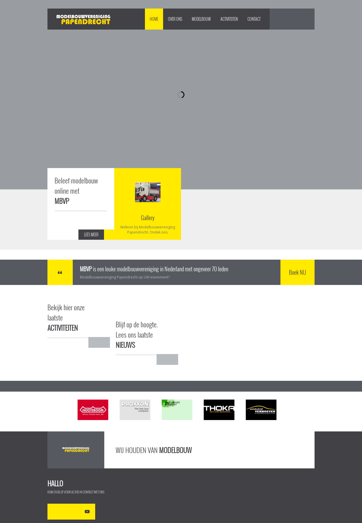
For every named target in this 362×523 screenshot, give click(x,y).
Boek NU (297, 272)
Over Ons (175, 19)
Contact (254, 19)
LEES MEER (91, 234)
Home (154, 19)
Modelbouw (201, 19)
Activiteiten (229, 19)
